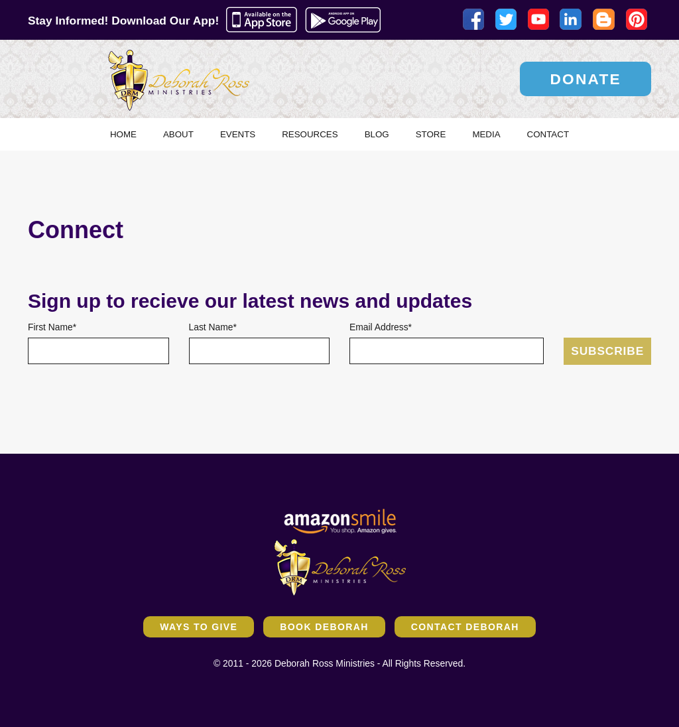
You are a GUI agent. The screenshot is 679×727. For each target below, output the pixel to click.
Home (123, 134)
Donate (585, 79)
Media (486, 134)
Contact (548, 134)
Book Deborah (324, 627)
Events (237, 134)
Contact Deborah (465, 627)
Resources (310, 134)
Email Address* (380, 327)
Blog (377, 134)
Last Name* (213, 327)
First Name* (52, 327)
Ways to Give (198, 627)
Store (431, 134)
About (178, 134)
